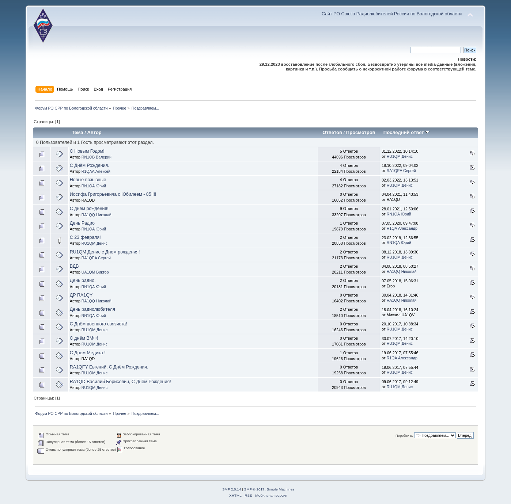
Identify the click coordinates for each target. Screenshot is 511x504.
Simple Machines (280, 489)
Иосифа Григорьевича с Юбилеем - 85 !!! (113, 194)
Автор (94, 132)
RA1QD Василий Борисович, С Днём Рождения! (120, 381)
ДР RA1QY (81, 295)
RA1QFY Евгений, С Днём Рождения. (109, 367)
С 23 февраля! (85, 237)
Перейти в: (404, 436)
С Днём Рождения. (89, 165)
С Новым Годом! (87, 151)
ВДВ (74, 266)
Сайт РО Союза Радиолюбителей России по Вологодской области (392, 13)
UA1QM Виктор (95, 272)
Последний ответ (406, 132)
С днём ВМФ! (84, 338)
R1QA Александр (402, 228)
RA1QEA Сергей (401, 170)
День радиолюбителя (92, 309)
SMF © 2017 (254, 489)
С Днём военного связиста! (98, 324)
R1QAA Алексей (96, 171)
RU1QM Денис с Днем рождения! (105, 252)
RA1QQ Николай (96, 215)
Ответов (332, 132)
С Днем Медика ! (88, 352)
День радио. (83, 280)
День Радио (82, 223)
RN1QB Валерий (96, 157)
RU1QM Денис (400, 156)
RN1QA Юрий (94, 186)
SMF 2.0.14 (231, 489)
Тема (77, 132)
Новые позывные (88, 179)
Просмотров (360, 132)
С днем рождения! (89, 208)
